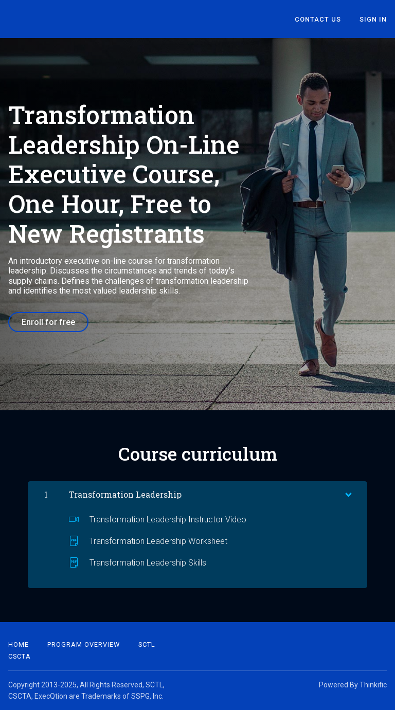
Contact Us (318, 19)
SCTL (146, 644)
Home (18, 644)
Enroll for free (48, 322)
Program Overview (83, 644)
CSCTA (19, 656)
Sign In (373, 19)
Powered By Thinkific (353, 685)
